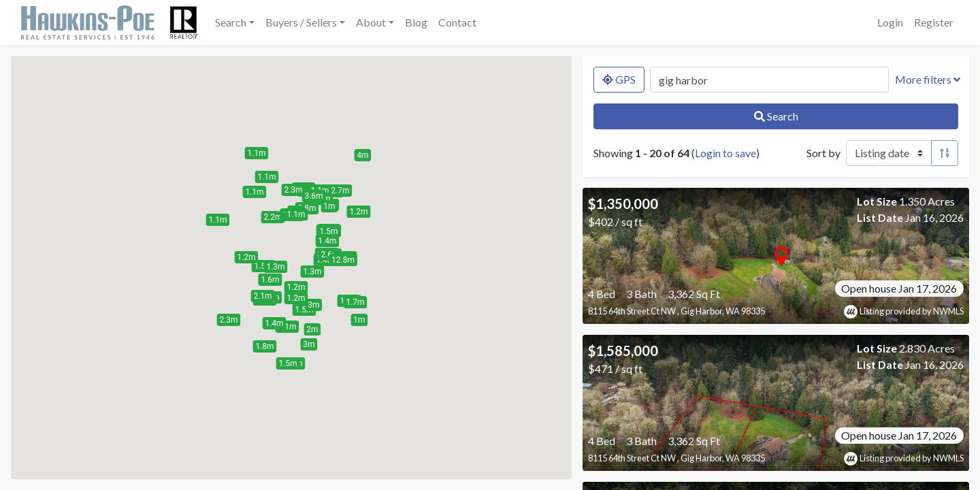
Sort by (823, 152)
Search (776, 116)
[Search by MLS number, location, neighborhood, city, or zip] (769, 80)
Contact (457, 22)
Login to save (725, 152)
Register (933, 22)
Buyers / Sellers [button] (301, 22)
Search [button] (230, 22)
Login (890, 22)
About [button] (371, 22)
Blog (416, 22)
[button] (270, 280)
